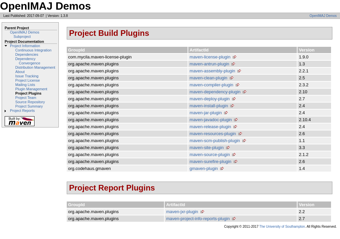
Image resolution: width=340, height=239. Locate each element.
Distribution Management (35, 67)
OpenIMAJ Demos (323, 16)
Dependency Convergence (27, 61)
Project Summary (29, 106)
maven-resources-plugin (213, 133)
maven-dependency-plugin (215, 91)
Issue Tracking (27, 76)
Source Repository (30, 102)
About (20, 72)
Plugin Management (31, 89)
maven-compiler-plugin (211, 84)
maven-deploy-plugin (210, 98)
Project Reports (22, 111)
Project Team (25, 98)
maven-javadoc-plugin (211, 119)
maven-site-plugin (207, 147)
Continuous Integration (33, 50)
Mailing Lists (25, 85)
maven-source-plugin (210, 154)
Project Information (25, 46)
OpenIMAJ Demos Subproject (24, 34)
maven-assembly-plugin (212, 70)
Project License (27, 80)
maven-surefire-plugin (210, 161)
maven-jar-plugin (206, 112)
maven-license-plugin (210, 56)
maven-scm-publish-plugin (215, 140)
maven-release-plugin (210, 126)
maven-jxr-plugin (182, 211)
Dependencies (26, 54)
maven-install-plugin (209, 105)
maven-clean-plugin (208, 77)
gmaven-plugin (204, 168)
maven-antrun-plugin (209, 63)
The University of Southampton (282, 226)
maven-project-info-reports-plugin (197, 218)
